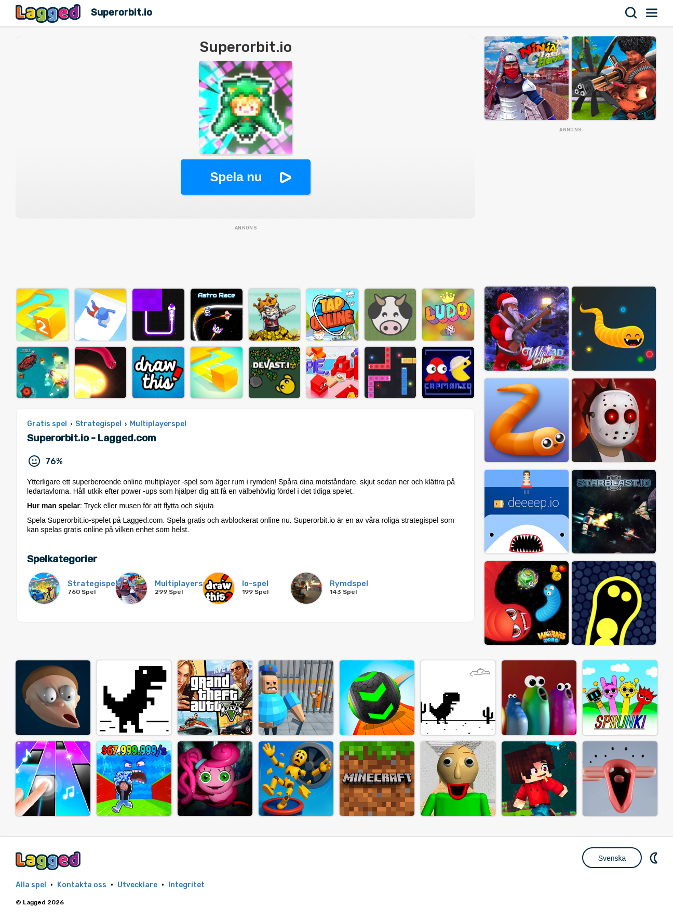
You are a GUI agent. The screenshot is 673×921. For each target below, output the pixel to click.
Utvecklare (137, 885)
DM (654, 857)
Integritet (186, 885)
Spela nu (236, 177)
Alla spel (31, 885)
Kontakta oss (81, 885)
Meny (652, 13)
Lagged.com (49, 860)
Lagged (49, 13)
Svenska (612, 858)
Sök (631, 13)
